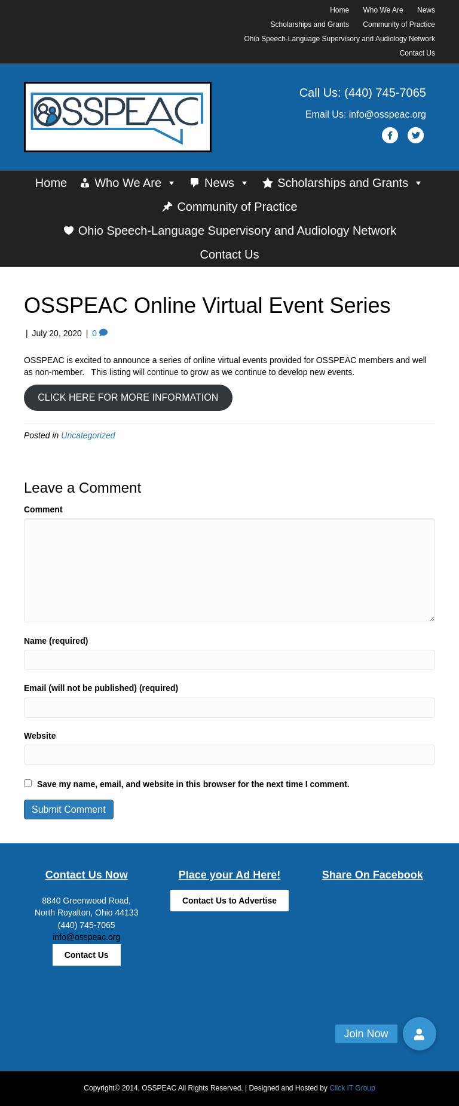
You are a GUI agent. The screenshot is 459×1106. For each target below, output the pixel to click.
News (426, 10)
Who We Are (383, 10)
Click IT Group (352, 1088)
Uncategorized (88, 435)
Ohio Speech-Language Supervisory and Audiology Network (339, 39)
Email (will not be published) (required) (101, 688)
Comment (43, 509)
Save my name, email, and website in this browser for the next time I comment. (193, 784)
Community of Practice (399, 24)
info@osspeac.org (86, 937)
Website (40, 736)
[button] (419, 1033)
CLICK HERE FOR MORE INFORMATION (128, 397)
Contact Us (417, 53)
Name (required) (56, 641)
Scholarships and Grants (310, 24)
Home (339, 10)
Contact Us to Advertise (229, 900)
